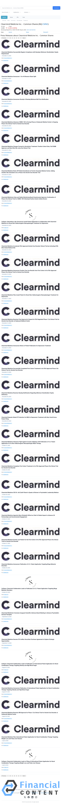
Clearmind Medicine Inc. (8, 58)
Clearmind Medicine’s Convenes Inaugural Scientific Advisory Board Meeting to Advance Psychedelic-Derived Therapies (30, 613)
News (8, 20)
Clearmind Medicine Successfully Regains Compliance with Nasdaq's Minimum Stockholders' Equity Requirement (30, 53)
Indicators (26, 12)
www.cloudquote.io (41, 789)
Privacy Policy (35, 793)
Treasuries (25, 20)
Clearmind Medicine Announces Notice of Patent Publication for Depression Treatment (26, 345)
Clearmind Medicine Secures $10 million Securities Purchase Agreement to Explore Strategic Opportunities (28, 640)
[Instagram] (36, 797)
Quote (10, 32)
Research (45, 32)
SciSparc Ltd (6, 227)
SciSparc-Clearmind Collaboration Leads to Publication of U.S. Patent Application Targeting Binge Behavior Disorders (29, 589)
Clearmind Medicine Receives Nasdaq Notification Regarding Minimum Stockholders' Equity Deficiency (28, 393)
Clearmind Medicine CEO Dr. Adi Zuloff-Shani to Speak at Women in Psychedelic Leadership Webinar (30, 492)
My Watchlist (16, 12)
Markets (4, 17)
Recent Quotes (5, 12)
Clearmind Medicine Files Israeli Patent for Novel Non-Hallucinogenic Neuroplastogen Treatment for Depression (30, 295)
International (19, 20)
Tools (24, 17)
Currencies (13, 20)
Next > (24, 38)
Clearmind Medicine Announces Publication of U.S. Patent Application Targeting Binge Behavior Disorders (29, 565)
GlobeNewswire (5, 60)
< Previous (3, 38)
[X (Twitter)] (25, 797)
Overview (4, 20)
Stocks (11, 17)
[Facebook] (28, 797)
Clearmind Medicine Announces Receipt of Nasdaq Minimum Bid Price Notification (25, 99)
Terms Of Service (45, 793)
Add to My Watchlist (31, 30)
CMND (45, 24)
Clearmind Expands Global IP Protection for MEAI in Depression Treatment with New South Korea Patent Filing (29, 418)
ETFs (17, 17)
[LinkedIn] (32, 797)
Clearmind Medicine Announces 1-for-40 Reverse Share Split (19, 76)
